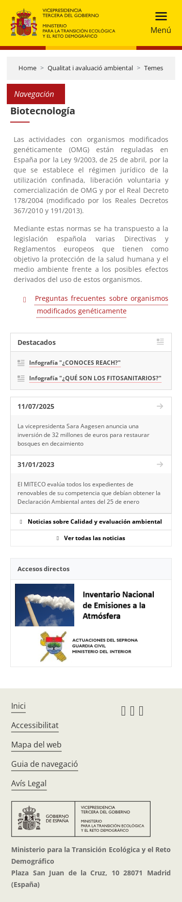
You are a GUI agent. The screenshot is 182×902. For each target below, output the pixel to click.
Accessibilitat (35, 725)
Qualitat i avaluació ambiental (90, 67)
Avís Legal (29, 783)
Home (27, 67)
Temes (153, 67)
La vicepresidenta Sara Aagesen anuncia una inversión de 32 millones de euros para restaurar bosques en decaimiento (83, 435)
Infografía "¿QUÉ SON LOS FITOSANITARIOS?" (95, 378)
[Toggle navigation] (158, 23)
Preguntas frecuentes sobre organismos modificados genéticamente (101, 304)
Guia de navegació (44, 764)
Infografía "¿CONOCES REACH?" (75, 362)
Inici (18, 705)
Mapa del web (36, 744)
